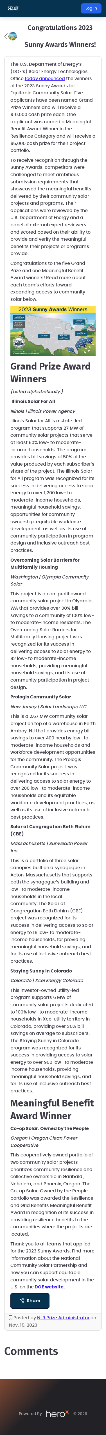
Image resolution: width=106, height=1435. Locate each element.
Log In (91, 8)
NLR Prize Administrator (63, 1318)
